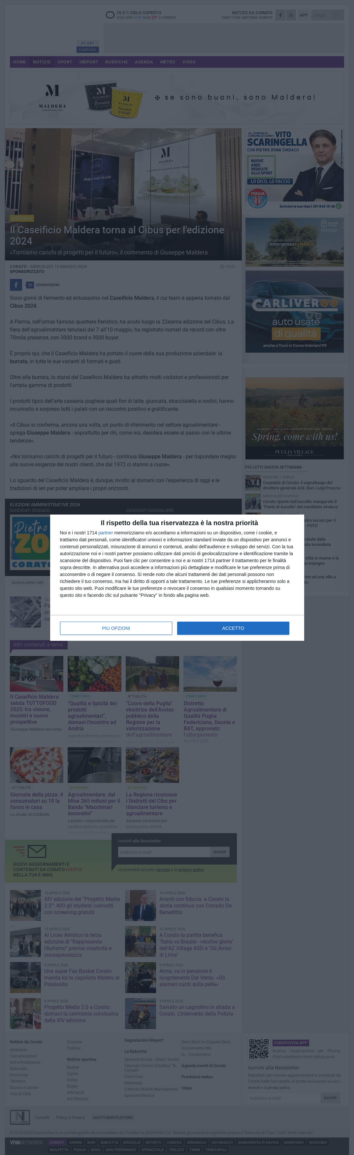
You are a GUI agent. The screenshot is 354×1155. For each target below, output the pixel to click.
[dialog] (177, 578)
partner (105, 532)
